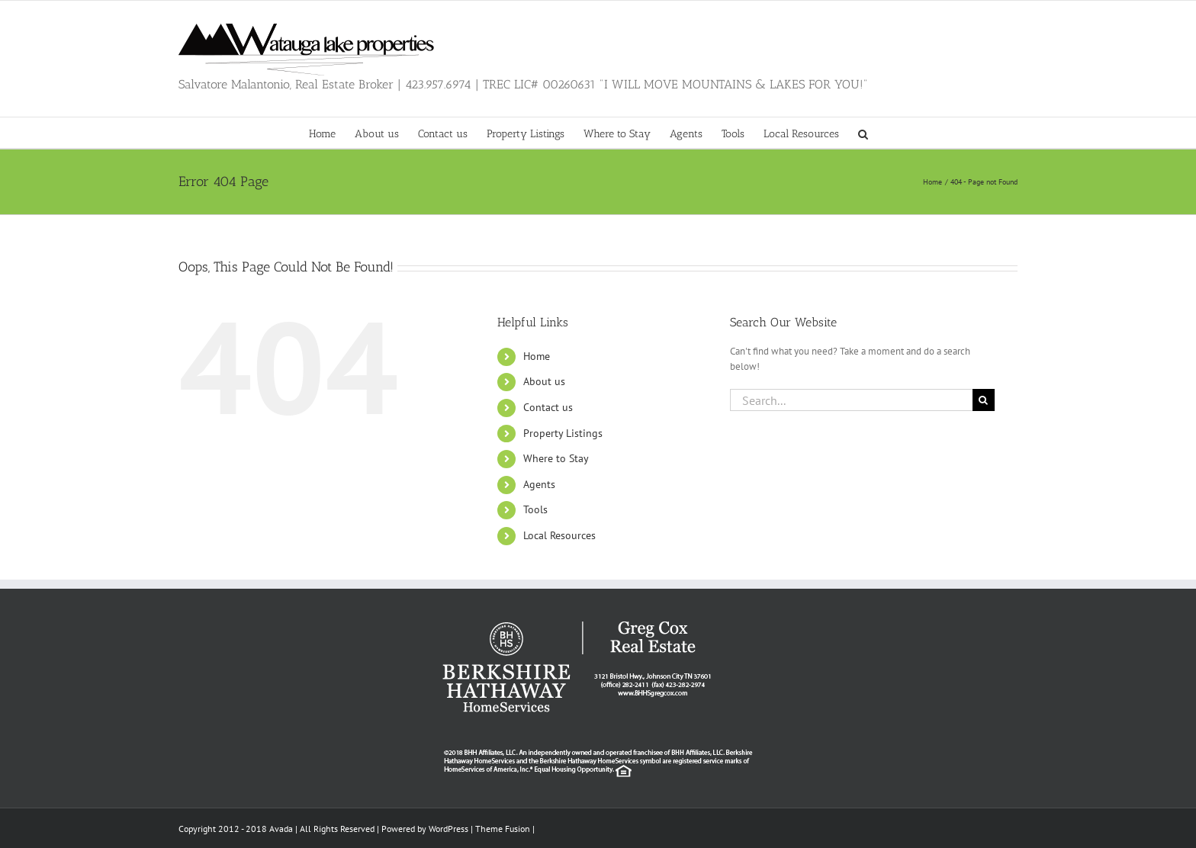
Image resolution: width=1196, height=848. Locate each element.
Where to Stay (556, 458)
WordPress (448, 828)
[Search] (984, 400)
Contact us (548, 407)
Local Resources (559, 535)
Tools (535, 509)
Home (536, 356)
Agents (539, 484)
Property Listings (563, 433)
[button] (863, 132)
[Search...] (851, 400)
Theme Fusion (502, 828)
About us (544, 381)
